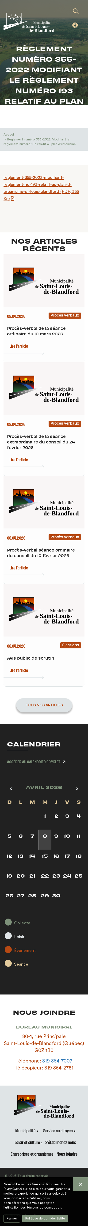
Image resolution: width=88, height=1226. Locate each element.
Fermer (12, 1218)
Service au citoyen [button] (58, 1130)
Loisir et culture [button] (27, 1142)
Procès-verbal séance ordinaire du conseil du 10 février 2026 (41, 552)
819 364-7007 (57, 1061)
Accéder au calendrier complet (33, 761)
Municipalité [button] (25, 1130)
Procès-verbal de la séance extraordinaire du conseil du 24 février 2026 (41, 441)
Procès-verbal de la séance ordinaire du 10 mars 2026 (36, 330)
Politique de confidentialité (45, 1218)
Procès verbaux (64, 315)
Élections (70, 645)
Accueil (9, 134)
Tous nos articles (44, 705)
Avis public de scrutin (30, 658)
